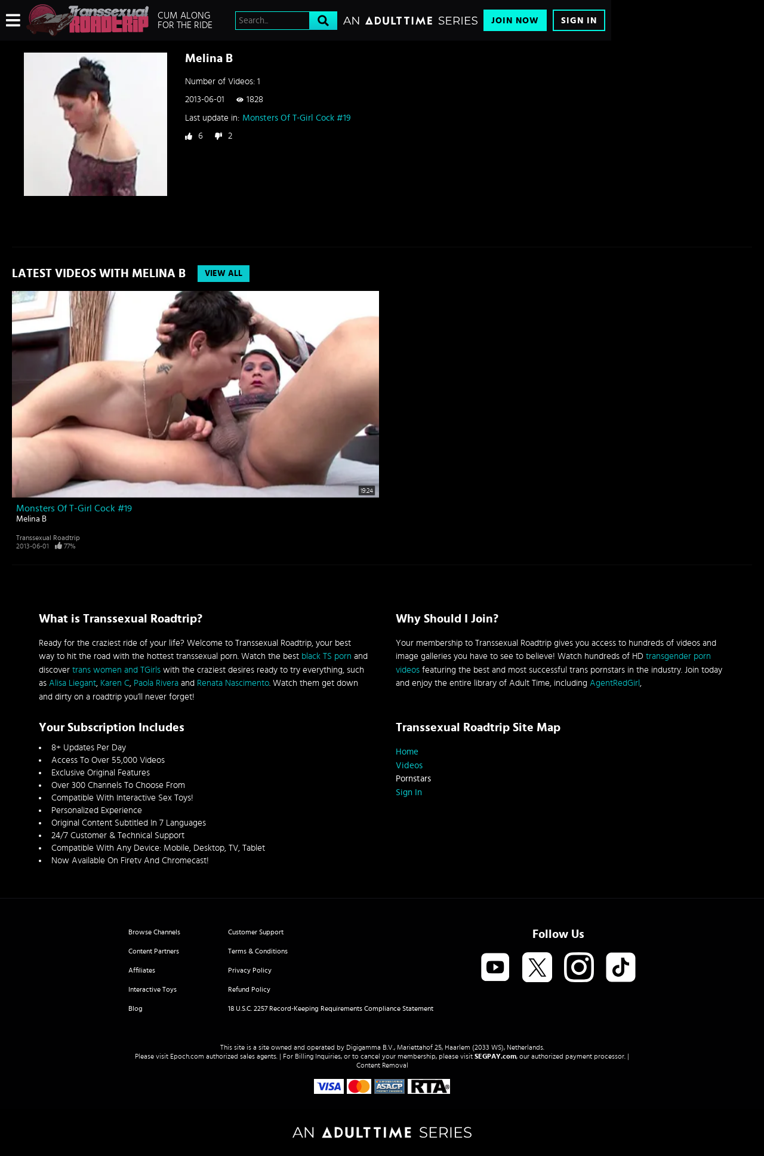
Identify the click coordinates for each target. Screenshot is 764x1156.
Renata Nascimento (233, 683)
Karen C (115, 683)
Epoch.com (187, 1056)
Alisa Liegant (72, 683)
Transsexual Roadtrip (48, 537)
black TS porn (326, 656)
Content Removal (382, 1065)
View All (223, 273)
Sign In (579, 20)
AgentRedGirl (615, 683)
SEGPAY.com (495, 1056)
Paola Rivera (156, 683)
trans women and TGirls (116, 670)
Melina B (31, 519)
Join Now (515, 20)
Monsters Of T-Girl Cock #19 (296, 118)
